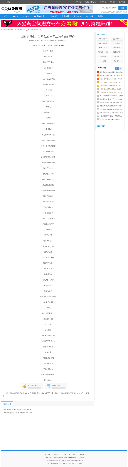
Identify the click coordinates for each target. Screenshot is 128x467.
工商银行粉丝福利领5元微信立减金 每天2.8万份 (72, 393)
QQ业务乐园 (12, 30)
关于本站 (48, 454)
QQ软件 (15, 16)
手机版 (7, 2)
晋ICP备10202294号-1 (76, 463)
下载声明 (65, 454)
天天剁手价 (103, 61)
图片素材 (65, 16)
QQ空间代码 (30, 30)
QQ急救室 (116, 43)
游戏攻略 (89, 16)
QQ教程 (26, 16)
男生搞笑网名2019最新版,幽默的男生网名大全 (18, 413)
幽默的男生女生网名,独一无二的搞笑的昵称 (17, 409)
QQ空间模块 (103, 43)
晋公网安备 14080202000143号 (57, 463)
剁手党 (101, 16)
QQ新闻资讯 (39, 16)
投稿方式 (122, 2)
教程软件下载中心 (90, 2)
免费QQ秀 (116, 47)
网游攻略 (116, 56)
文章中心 (78, 2)
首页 (5, 16)
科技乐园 (103, 2)
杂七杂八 (77, 16)
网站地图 (82, 454)
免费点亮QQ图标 (103, 52)
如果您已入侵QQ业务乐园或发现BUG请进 (114, 12)
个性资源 (53, 16)
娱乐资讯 (112, 2)
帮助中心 (56, 454)
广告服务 (74, 454)
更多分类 (116, 61)
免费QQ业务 (103, 47)
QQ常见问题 (117, 52)
